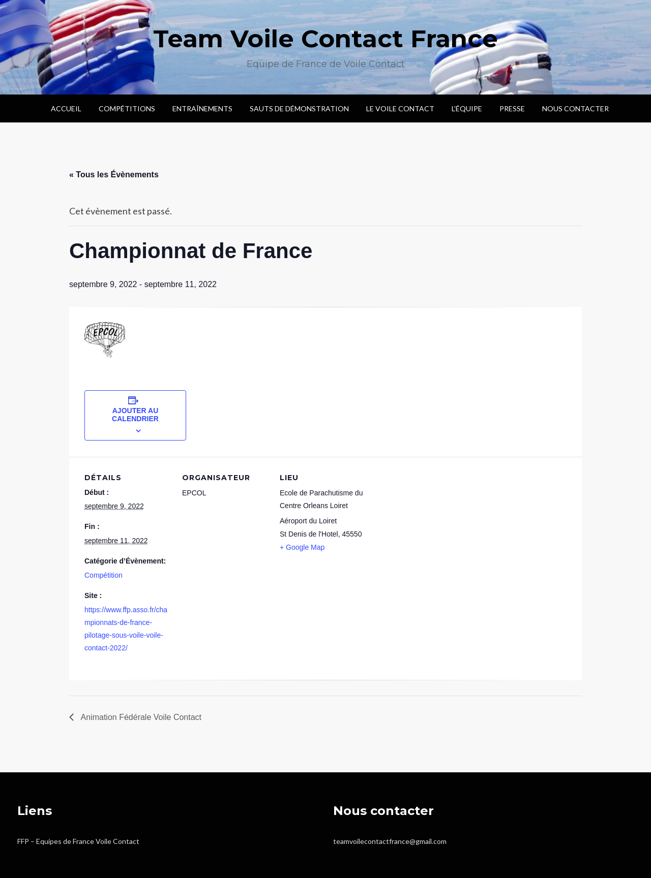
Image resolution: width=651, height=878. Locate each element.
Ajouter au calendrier (135, 414)
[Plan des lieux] (431, 526)
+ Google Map (302, 547)
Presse (512, 108)
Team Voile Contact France (325, 38)
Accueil (66, 108)
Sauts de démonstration (299, 108)
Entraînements (202, 108)
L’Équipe (467, 108)
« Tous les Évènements (114, 174)
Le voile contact (400, 108)
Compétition (103, 575)
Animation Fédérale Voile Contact (140, 717)
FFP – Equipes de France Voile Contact (78, 841)
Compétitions (127, 108)
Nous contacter (575, 108)
